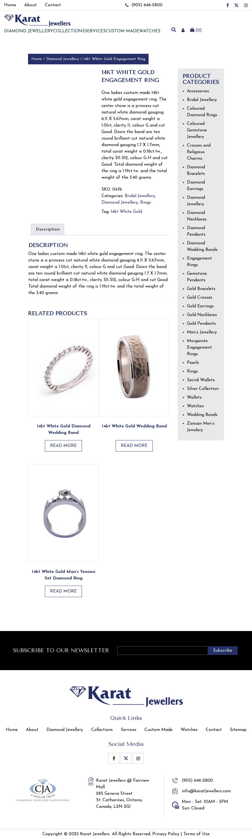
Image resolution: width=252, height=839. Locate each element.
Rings (145, 202)
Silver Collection (203, 389)
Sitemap (238, 730)
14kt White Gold (126, 212)
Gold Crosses (199, 297)
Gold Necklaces (202, 315)
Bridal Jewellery (140, 196)
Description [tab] (48, 229)
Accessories (198, 91)
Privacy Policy (165, 834)
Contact (214, 730)
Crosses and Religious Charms (199, 152)
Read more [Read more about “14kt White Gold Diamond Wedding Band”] (63, 446)
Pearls (193, 363)
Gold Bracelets (201, 289)
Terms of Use (196, 834)
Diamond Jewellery (62, 59)
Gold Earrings (200, 306)
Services (95, 31)
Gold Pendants (201, 323)
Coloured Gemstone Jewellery (197, 130)
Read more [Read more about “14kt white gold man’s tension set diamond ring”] (63, 591)
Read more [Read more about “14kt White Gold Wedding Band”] (134, 446)
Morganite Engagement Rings (199, 347)
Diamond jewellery (28, 31)
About (32, 730)
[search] (173, 30)
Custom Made (122, 31)
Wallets (194, 397)
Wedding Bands (202, 415)
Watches (149, 31)
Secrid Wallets (201, 380)
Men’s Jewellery (202, 332)
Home (36, 59)
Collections (69, 31)
